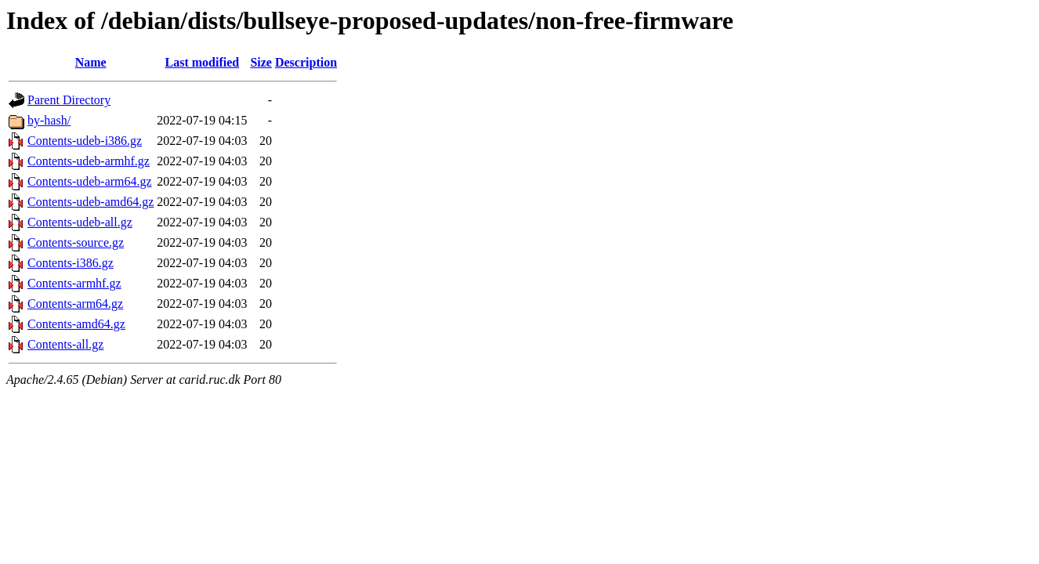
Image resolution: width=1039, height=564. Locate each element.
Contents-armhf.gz (74, 283)
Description (306, 62)
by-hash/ (49, 120)
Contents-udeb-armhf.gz (88, 161)
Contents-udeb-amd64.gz (90, 201)
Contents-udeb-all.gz (79, 222)
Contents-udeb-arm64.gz (89, 181)
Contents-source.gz (75, 242)
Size (261, 62)
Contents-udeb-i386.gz (84, 140)
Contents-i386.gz (70, 262)
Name (91, 62)
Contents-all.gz (65, 344)
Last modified (202, 62)
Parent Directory (68, 100)
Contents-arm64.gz (75, 303)
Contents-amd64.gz (76, 324)
